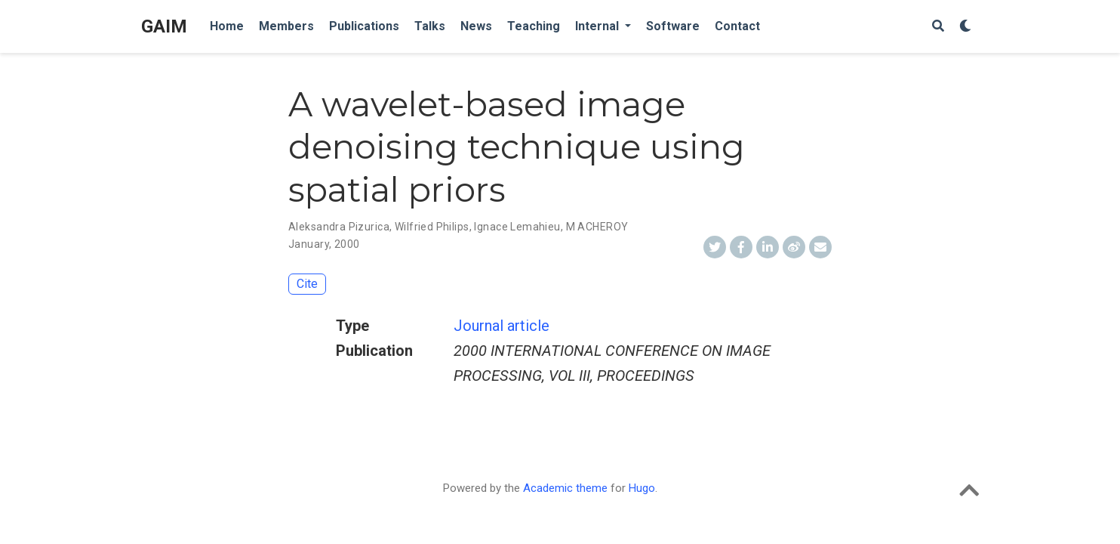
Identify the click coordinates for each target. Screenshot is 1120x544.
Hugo (642, 488)
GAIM (164, 26)
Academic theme (565, 488)
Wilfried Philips (432, 227)
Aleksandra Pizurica (338, 227)
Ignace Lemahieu (517, 227)
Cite (307, 284)
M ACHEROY (597, 227)
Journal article (501, 326)
